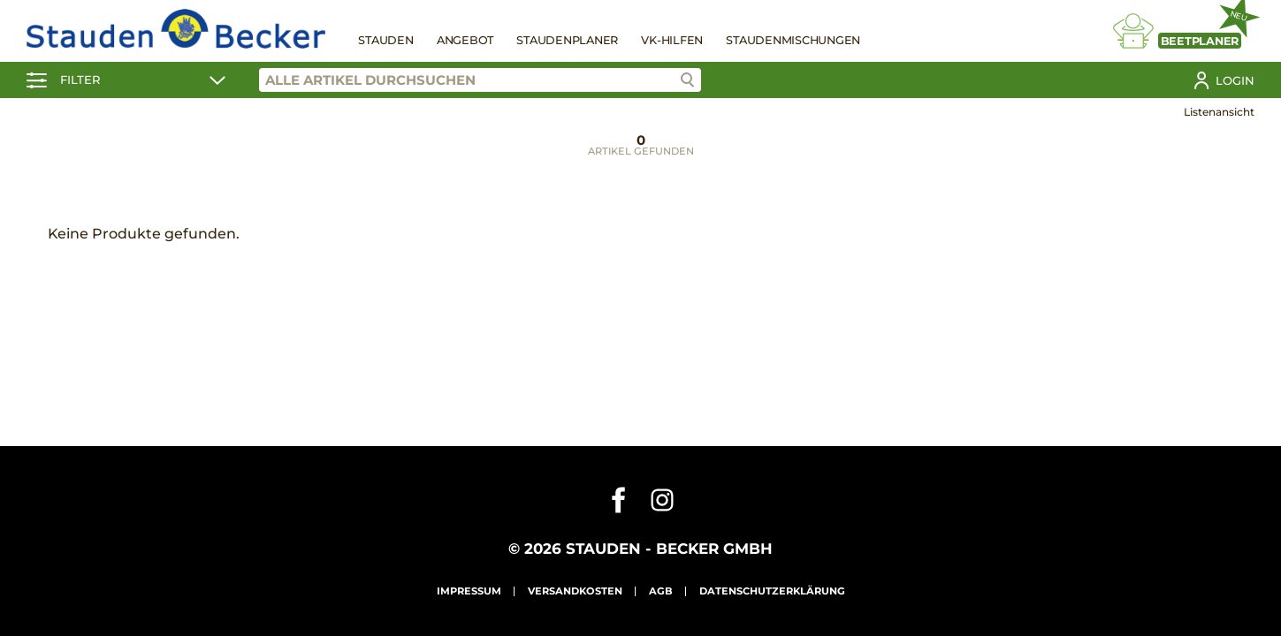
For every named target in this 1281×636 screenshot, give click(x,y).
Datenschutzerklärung (772, 591)
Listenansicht (1219, 111)
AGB (661, 591)
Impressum (469, 591)
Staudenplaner (567, 40)
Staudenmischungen (793, 40)
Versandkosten (575, 591)
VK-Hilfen (672, 40)
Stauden (385, 40)
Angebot (465, 40)
